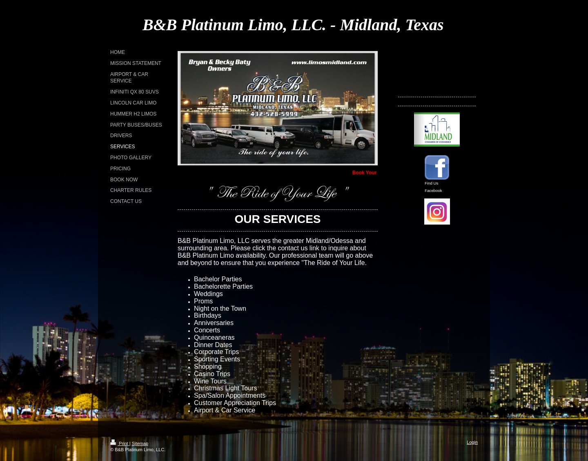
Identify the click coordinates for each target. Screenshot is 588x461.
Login (472, 442)
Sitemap (140, 443)
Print (119, 443)
